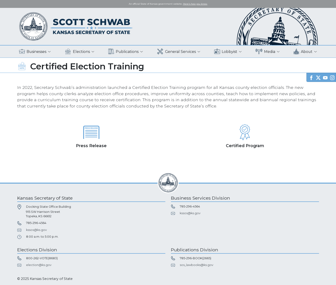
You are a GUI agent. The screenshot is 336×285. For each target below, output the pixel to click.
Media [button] (265, 51)
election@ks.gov (38, 265)
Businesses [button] (32, 51)
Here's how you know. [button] (195, 4)
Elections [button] (77, 51)
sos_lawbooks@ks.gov (196, 265)
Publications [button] (123, 51)
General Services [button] (176, 51)
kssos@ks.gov (36, 230)
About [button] (302, 51)
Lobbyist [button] (225, 51)
